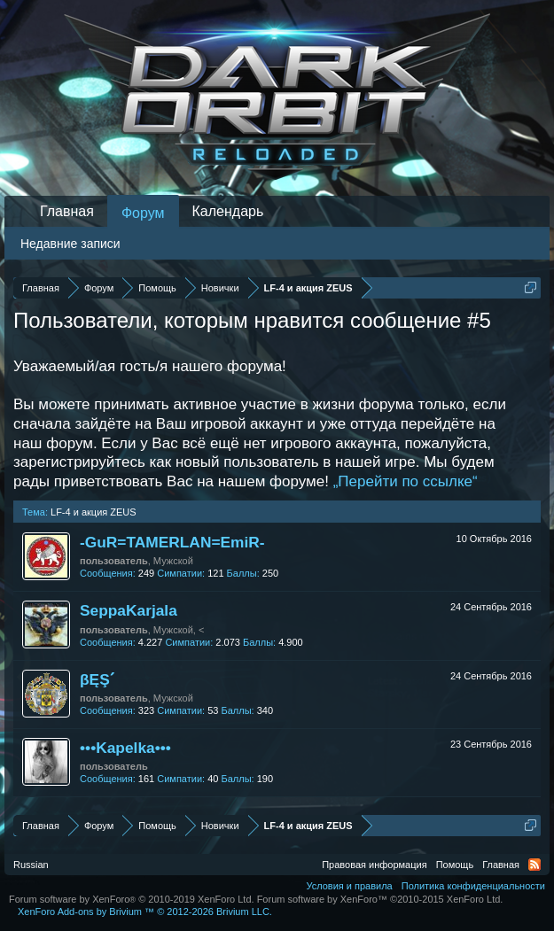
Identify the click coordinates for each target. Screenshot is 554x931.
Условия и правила (349, 886)
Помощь (455, 864)
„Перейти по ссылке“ (405, 481)
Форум (143, 213)
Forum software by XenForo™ (380, 899)
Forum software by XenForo (131, 899)
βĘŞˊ (97, 679)
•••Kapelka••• (125, 747)
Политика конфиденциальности (473, 886)
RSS (534, 864)
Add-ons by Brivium (145, 911)
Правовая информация (374, 864)
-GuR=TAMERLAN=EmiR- (172, 542)
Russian (31, 864)
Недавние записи (70, 244)
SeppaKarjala (128, 610)
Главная (67, 211)
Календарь (228, 211)
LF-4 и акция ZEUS (94, 512)
